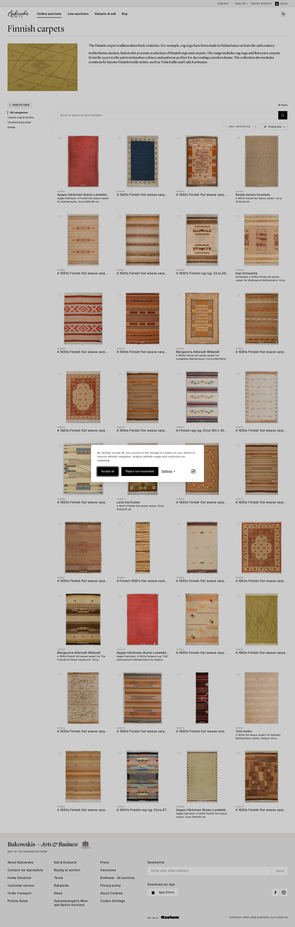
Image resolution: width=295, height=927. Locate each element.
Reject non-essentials (139, 471)
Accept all (107, 471)
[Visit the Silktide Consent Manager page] (193, 471)
